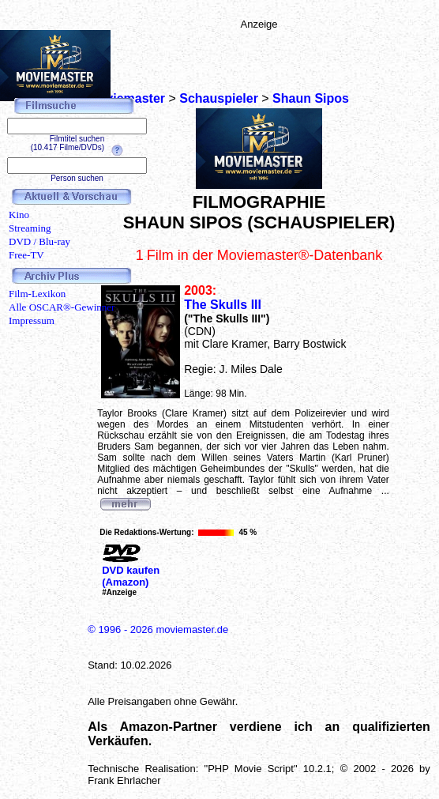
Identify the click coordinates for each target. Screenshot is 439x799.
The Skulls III (222, 304)
